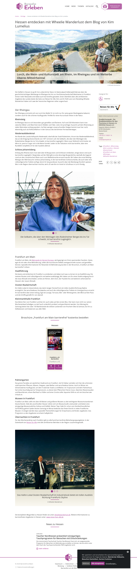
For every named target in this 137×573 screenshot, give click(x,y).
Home (67, 6)
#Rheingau (106, 154)
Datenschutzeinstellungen (25, 567)
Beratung (61, 566)
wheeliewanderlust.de (62, 515)
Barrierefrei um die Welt (69, 568)
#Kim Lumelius (108, 148)
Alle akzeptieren (97, 563)
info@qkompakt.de (105, 139)
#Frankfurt (106, 146)
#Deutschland (107, 150)
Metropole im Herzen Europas (43, 260)
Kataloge (90, 6)
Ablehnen (86, 563)
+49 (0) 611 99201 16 (105, 135)
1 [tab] (53, 233)
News (73, 6)
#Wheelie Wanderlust (110, 156)
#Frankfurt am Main (109, 152)
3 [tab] (57, 491)
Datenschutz (69, 564)
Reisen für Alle (32, 422)
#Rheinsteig (114, 146)
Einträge (23, 16)
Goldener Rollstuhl (73, 566)
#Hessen (116, 148)
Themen (81, 6)
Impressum (59, 564)
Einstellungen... (111, 564)
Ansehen (51, 367)
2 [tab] (56, 233)
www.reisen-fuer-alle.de (54, 517)
